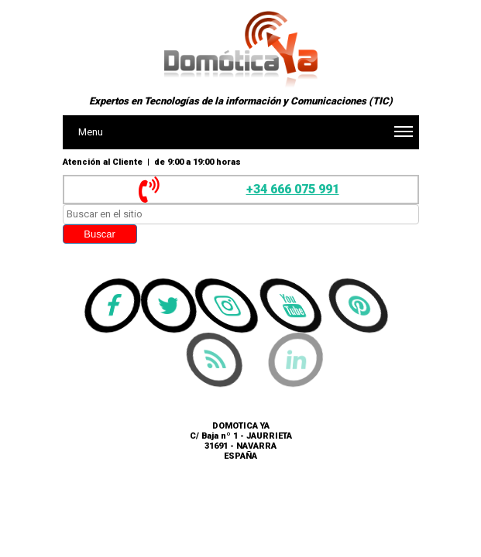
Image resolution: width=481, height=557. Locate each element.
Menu (245, 136)
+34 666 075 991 (292, 189)
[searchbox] (241, 214)
